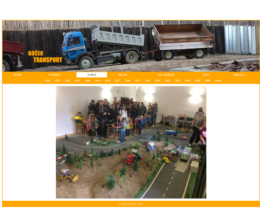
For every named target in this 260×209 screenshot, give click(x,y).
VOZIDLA (54, 74)
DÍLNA (122, 74)
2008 (207, 80)
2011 (177, 80)
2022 (67, 80)
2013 (157, 80)
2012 (167, 80)
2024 (47, 80)
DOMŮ (17, 74)
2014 (147, 80)
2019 (97, 80)
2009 (197, 80)
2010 (187, 80)
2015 (137, 80)
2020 (87, 80)
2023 (57, 80)
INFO (206, 74)
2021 (77, 80)
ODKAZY (239, 74)
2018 (107, 80)
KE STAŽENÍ (166, 74)
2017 (117, 80)
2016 (127, 80)
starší (218, 80)
